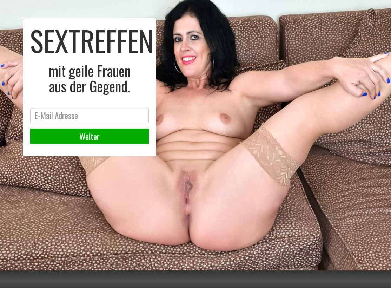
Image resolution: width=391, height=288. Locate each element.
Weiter (89, 136)
